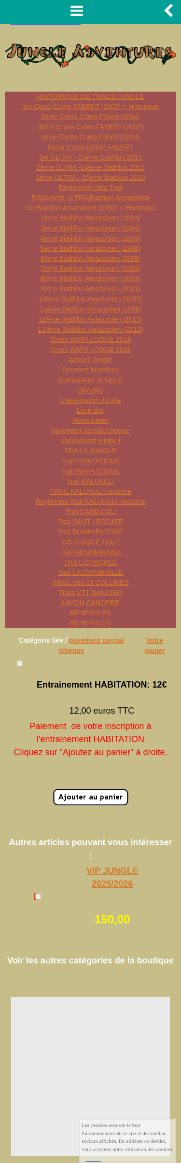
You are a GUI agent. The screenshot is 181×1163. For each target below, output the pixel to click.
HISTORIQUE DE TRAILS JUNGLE (90, 96)
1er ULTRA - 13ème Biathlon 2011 (90, 157)
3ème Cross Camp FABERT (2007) (90, 127)
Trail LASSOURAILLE (91, 572)
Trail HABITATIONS (90, 461)
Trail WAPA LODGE (90, 471)
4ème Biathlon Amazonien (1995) (90, 238)
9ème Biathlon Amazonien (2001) (90, 289)
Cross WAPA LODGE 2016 (90, 349)
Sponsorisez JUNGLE (90, 380)
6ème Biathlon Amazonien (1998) (90, 258)
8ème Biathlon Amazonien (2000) (90, 279)
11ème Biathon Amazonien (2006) (91, 309)
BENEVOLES (90, 613)
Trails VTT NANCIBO (90, 592)
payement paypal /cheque (90, 430)
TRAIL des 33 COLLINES (90, 582)
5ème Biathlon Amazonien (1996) (90, 248)
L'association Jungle (90, 400)
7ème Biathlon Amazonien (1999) (90, 268)
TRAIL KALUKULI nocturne (90, 491)
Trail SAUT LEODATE (91, 522)
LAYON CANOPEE (90, 603)
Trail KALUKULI (90, 481)
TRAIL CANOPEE (91, 562)
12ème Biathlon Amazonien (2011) (90, 319)
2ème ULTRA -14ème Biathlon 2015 (91, 167)
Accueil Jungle (90, 360)
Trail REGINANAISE (90, 552)
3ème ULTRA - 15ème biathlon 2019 (90, 177)
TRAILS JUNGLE (90, 451)
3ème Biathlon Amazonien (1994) (90, 228)
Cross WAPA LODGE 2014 (90, 339)
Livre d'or (90, 410)
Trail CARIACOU (90, 511)
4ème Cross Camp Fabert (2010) (90, 137)
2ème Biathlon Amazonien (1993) (90, 218)
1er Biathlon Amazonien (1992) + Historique (90, 208)
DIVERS (90, 390)
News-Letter (90, 420)
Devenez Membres (90, 370)
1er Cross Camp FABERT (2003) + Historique (90, 106)
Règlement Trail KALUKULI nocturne (91, 501)
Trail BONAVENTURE (90, 532)
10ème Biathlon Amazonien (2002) (90, 299)
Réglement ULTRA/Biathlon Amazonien (90, 198)
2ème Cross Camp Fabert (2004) (90, 117)
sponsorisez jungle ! (91, 441)
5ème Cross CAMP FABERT (91, 147)
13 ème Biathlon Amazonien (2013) (90, 329)
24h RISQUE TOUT (90, 542)
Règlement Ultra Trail (91, 187)
